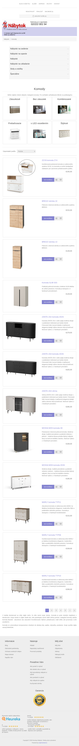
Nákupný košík (59, 654)
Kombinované (64, 99)
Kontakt (57, 4)
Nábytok (6, 39)
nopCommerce (43, 742)
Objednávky (58, 648)
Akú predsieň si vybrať (37, 677)
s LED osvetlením (39, 123)
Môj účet (57, 645)
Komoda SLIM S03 (49, 283)
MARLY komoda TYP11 (51, 502)
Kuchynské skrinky (36, 683)
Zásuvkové (14, 99)
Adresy (57, 651)
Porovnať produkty (36, 651)
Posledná (74, 610)
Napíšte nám (9, 657)
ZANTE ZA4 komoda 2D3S (53, 354)
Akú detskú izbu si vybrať (38, 669)
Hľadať (32, 645)
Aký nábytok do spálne (37, 680)
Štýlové (64, 123)
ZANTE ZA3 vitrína (49, 391)
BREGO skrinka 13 (49, 242)
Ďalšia (70, 610)
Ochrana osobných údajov (13, 651)
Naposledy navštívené (37, 648)
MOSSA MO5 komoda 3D (52, 428)
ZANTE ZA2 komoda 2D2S (53, 317)
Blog (6, 645)
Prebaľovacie (14, 123)
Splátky (49, 4)
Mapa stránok (9, 654)
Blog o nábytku (24, 4)
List (75, 151)
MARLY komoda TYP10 (51, 576)
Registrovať (30, 11)
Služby (34, 4)
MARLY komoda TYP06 (51, 535)
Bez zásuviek (39, 99)
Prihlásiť (39, 11)
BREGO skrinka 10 (49, 201)
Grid (71, 151)
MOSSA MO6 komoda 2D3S (53, 465)
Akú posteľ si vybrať (36, 666)
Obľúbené (58, 657)
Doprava (42, 4)
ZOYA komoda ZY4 (49, 160)
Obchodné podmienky (12, 648)
